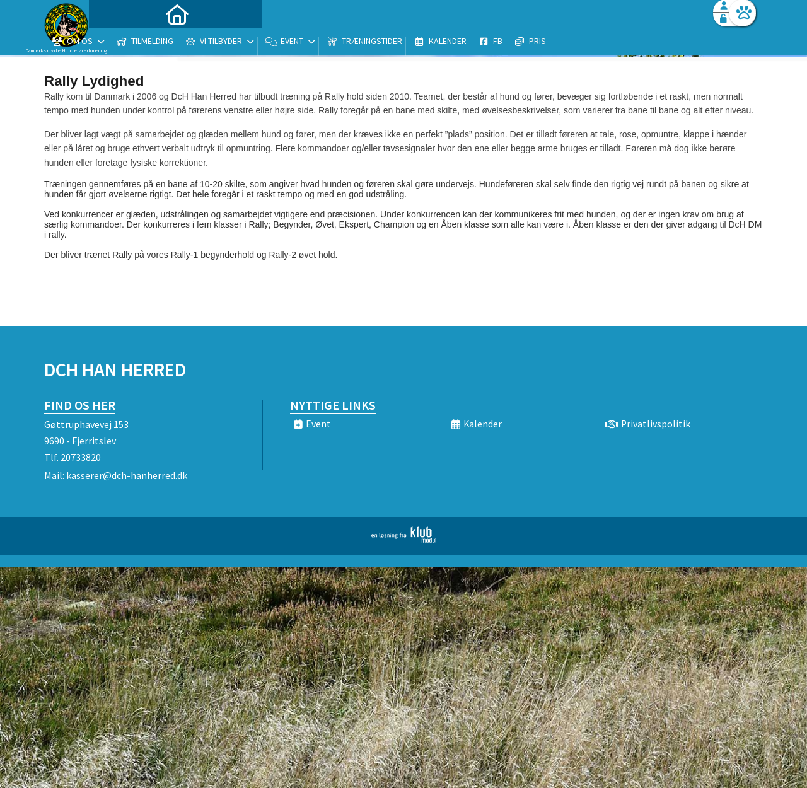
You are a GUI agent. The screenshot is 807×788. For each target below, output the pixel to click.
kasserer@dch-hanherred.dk (126, 475)
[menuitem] (123, 42)
